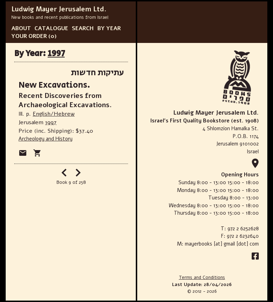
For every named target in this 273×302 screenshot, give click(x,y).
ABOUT (21, 28)
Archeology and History (45, 138)
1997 (56, 53)
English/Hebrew (54, 114)
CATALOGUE (51, 28)
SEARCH (83, 28)
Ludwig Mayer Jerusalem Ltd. (58, 9)
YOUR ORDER (29, 36)
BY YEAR (109, 28)
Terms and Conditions (202, 277)
